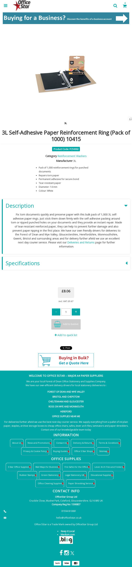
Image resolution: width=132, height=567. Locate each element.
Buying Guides (60, 451)
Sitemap (103, 451)
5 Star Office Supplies (18, 466)
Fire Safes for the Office (76, 466)
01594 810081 (68, 511)
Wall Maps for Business (46, 466)
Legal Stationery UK (74, 475)
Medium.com (68, 534)
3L (65, 123)
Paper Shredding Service (80, 483)
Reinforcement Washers (72, 156)
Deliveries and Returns (81, 242)
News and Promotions (39, 442)
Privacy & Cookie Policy (35, 451)
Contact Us (61, 442)
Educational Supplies (101, 475)
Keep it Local (68, 531)
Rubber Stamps (27, 475)
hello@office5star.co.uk (68, 517)
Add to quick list (66, 335)
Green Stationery (49, 475)
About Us (16, 442)
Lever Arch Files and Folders (109, 466)
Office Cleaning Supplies (50, 483)
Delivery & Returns (82, 442)
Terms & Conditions (108, 442)
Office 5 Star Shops (83, 451)
